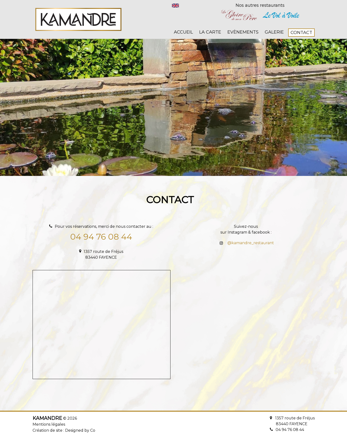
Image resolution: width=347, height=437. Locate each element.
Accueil (183, 32)
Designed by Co (80, 430)
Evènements (243, 32)
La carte (210, 32)
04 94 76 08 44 (101, 237)
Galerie (274, 32)
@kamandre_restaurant (250, 243)
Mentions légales (49, 424)
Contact (301, 32)
